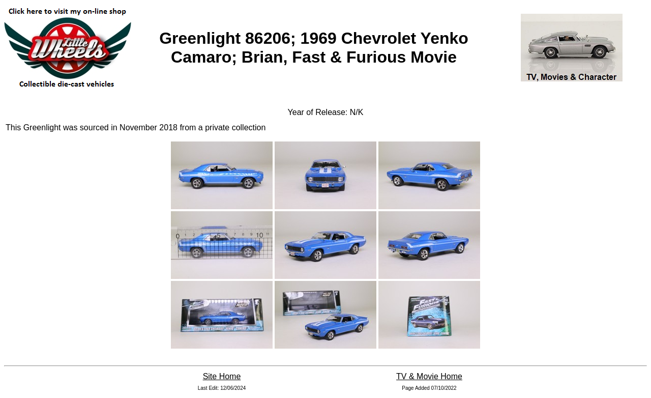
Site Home (222, 376)
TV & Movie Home (429, 376)
